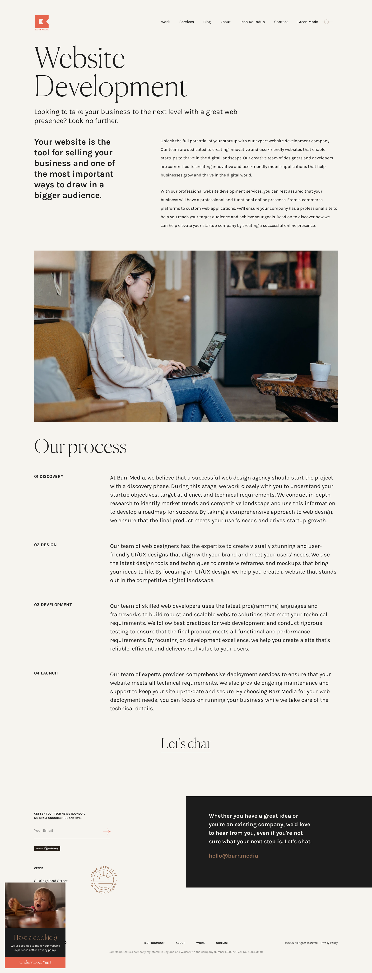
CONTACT (222, 943)
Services (186, 21)
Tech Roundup (252, 21)
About (225, 21)
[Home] (59, 22)
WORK (200, 943)
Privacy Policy (329, 943)
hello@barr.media (233, 855)
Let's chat (186, 744)
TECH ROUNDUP (154, 943)
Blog (207, 21)
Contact (281, 21)
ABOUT (180, 943)
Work (165, 21)
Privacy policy (47, 950)
